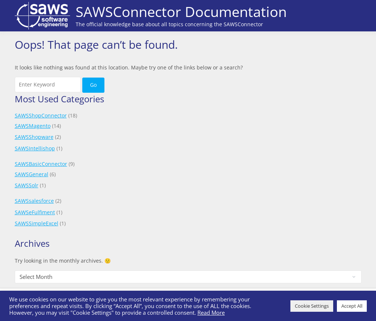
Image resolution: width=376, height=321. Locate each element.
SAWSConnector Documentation (181, 11)
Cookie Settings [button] (312, 306)
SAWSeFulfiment (35, 212)
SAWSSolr (26, 185)
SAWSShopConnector (41, 115)
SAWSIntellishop (35, 148)
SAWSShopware (34, 136)
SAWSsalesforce (34, 200)
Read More (211, 312)
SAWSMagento (33, 125)
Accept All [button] (351, 306)
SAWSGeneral (31, 174)
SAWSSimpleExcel (36, 223)
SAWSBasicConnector (41, 163)
